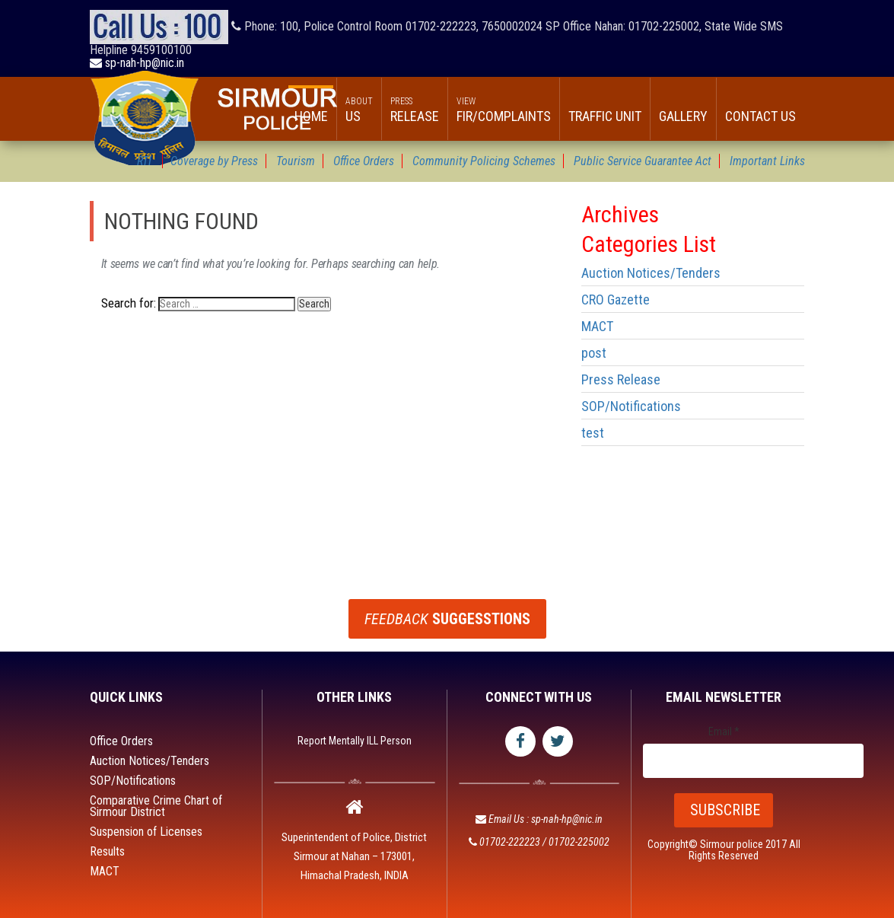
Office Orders (121, 741)
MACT (597, 326)
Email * (724, 732)
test (592, 433)
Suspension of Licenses (146, 831)
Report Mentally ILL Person (354, 741)
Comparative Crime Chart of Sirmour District (156, 806)
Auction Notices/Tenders (651, 273)
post (593, 353)
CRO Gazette (615, 300)
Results (107, 851)
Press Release (620, 379)
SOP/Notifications (631, 406)
